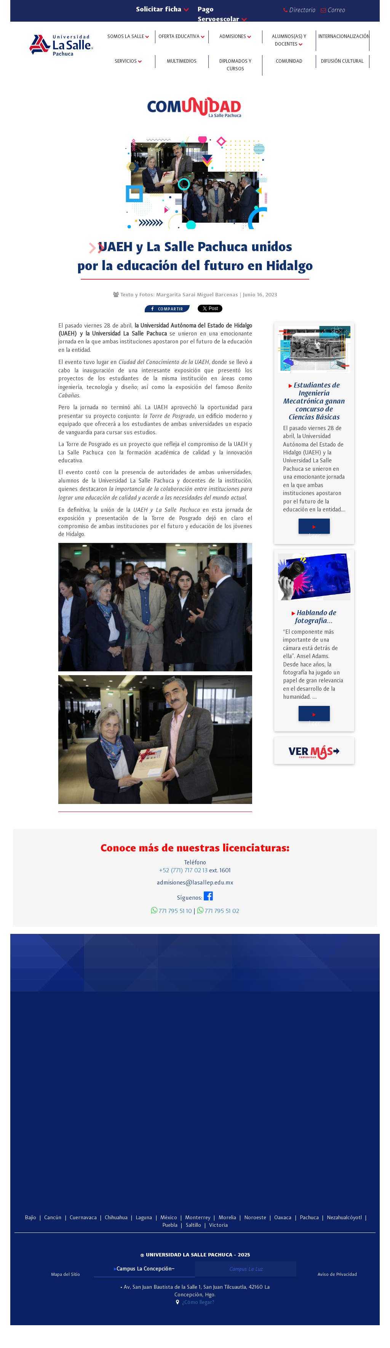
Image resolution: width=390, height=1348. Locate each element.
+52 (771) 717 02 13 (183, 871)
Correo (333, 10)
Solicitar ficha (162, 9)
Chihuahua (117, 1217)
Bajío (30, 1217)
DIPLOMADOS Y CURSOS (235, 65)
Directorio (299, 10)
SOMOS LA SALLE (128, 36)
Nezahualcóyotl (344, 1217)
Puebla (170, 1225)
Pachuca (310, 1217)
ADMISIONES (235, 36)
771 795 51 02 (218, 911)
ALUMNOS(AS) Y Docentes (289, 40)
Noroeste (256, 1217)
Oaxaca (283, 1217)
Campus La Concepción (144, 1269)
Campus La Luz (245, 1269)
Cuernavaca (83, 1217)
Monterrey (198, 1217)
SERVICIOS (128, 61)
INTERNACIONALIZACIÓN (343, 36)
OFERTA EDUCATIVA (181, 36)
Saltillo (194, 1225)
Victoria (218, 1225)
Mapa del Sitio (65, 1274)
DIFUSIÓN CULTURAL (342, 61)
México (169, 1217)
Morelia (228, 1217)
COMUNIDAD (289, 61)
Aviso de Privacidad (337, 1274)
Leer (314, 529)
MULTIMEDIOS (182, 61)
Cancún (52, 1217)
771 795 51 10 (171, 911)
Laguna (144, 1217)
